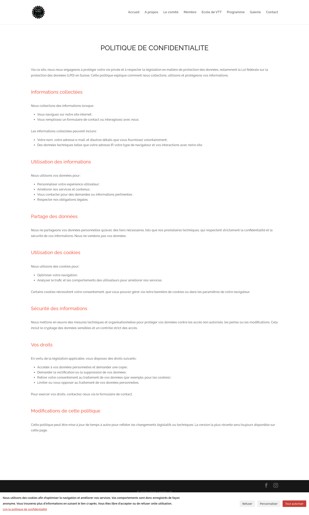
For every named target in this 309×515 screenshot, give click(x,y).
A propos (151, 12)
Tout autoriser (294, 504)
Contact (272, 12)
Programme (236, 12)
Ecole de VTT (212, 12)
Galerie (255, 12)
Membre (190, 12)
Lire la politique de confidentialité (25, 509)
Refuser (247, 504)
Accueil (134, 12)
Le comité (171, 12)
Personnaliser (269, 504)
